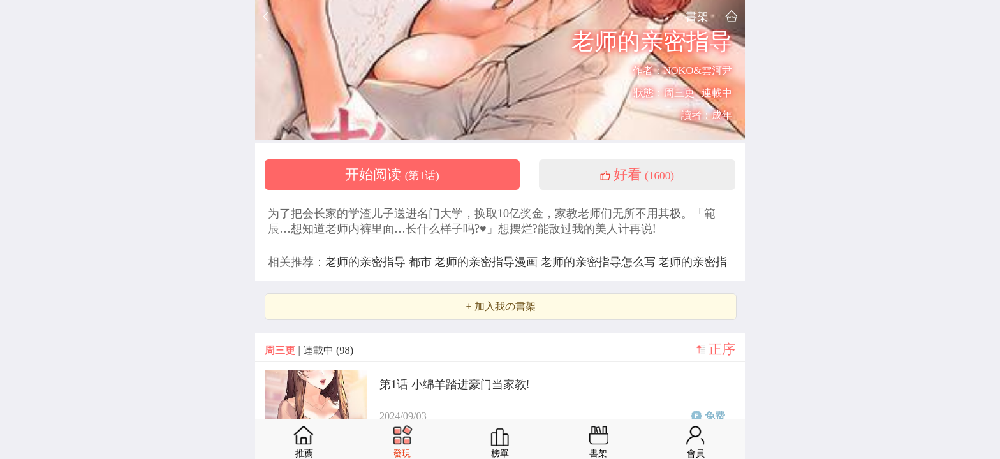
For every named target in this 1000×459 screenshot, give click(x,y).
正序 (722, 349)
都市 (422, 262)
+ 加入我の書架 (500, 306)
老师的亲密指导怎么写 (600, 262)
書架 (697, 16)
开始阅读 (392, 174)
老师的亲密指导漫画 (487, 262)
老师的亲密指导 (367, 262)
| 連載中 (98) (309, 350)
